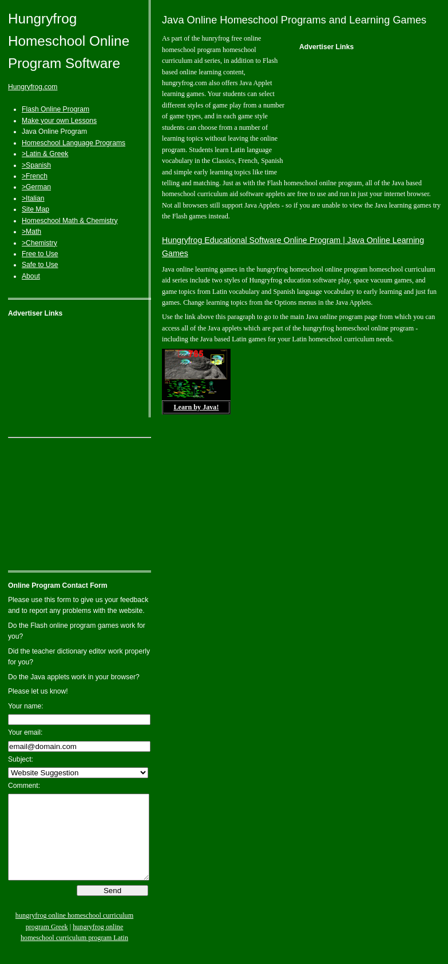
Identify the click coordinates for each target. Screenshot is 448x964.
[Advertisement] (79, 379)
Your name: (25, 706)
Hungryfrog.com (32, 87)
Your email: (25, 732)
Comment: (24, 786)
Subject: (20, 759)
